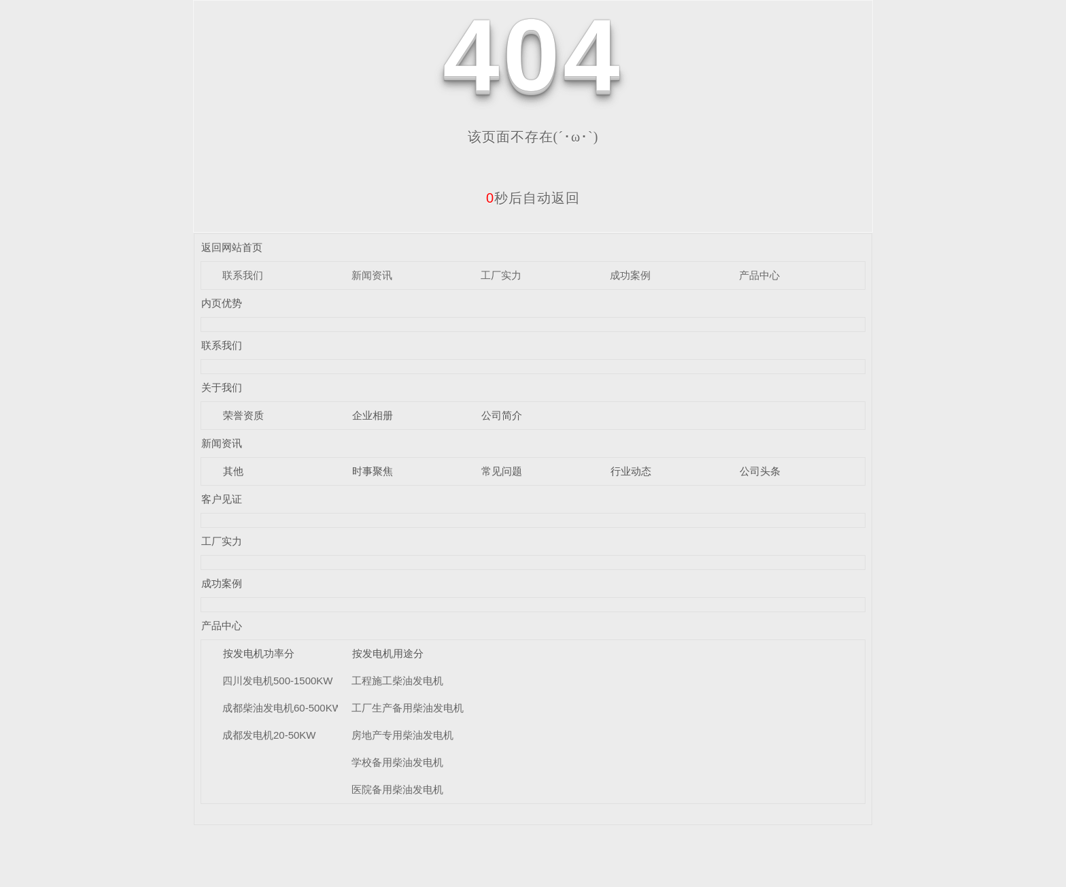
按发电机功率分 (258, 653)
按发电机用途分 (388, 653)
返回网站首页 (231, 247)
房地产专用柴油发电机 (402, 735)
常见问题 (501, 471)
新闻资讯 (371, 275)
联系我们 (242, 275)
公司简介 (501, 415)
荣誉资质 (243, 415)
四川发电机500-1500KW (277, 680)
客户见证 (221, 499)
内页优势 (221, 303)
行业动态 (631, 471)
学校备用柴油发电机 (397, 762)
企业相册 (372, 415)
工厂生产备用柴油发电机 (407, 708)
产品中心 (759, 275)
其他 (233, 471)
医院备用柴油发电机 (397, 789)
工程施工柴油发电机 (397, 680)
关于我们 (221, 387)
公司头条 (760, 471)
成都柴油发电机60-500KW (282, 708)
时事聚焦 (372, 471)
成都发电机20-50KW (269, 735)
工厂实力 (501, 275)
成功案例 (630, 275)
